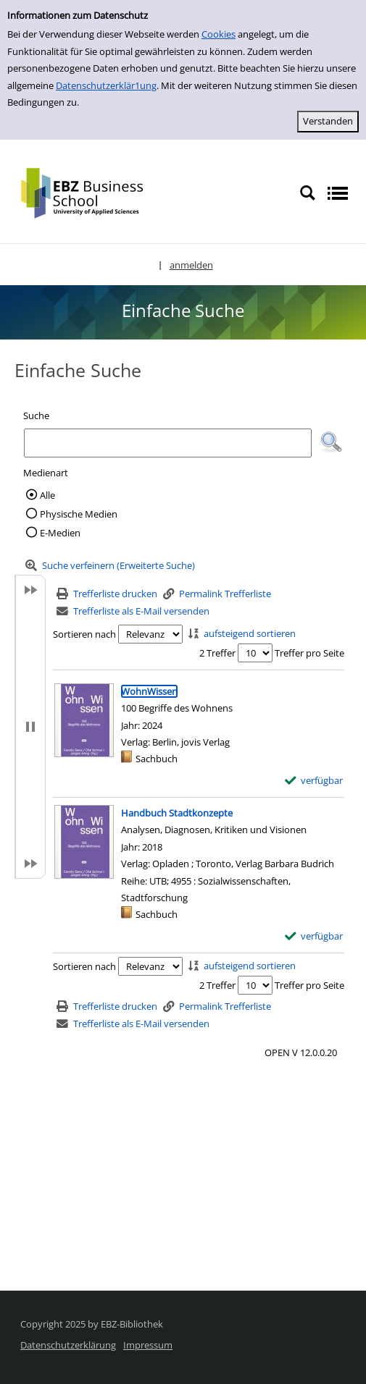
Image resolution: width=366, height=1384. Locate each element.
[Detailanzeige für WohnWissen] (149, 691)
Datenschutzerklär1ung (106, 85)
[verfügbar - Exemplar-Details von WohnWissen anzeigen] (314, 780)
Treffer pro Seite (309, 652)
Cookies (218, 34)
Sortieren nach (84, 634)
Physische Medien (78, 513)
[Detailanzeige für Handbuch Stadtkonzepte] (177, 812)
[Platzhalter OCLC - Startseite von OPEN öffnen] (92, 191)
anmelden (191, 264)
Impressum (147, 1344)
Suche (36, 415)
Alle (47, 495)
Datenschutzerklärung (68, 1344)
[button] (331, 442)
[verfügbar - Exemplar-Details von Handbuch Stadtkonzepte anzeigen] (314, 936)
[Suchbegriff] (168, 443)
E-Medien (60, 532)
